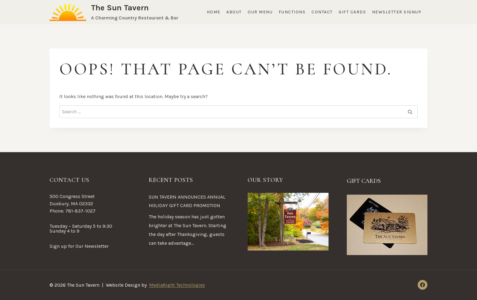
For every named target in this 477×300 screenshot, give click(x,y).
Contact (322, 12)
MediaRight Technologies (177, 285)
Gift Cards (352, 12)
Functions (292, 12)
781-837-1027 (80, 211)
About (234, 12)
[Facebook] (422, 285)
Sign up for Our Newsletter (79, 246)
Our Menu (260, 12)
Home (214, 12)
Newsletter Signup (397, 12)
